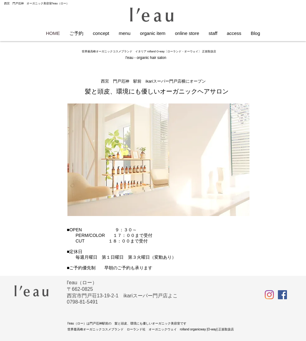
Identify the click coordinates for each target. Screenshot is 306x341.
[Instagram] (269, 294)
